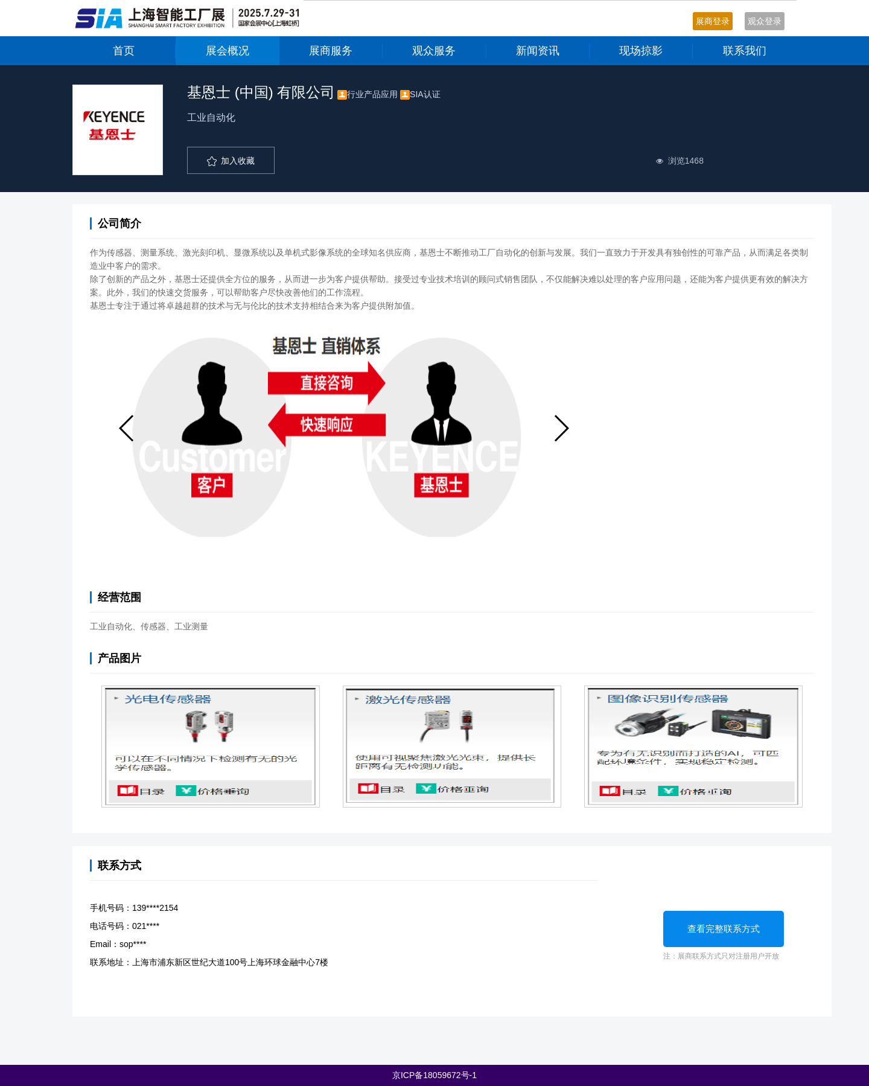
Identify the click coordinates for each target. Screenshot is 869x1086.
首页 (124, 51)
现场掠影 (641, 51)
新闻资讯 (537, 51)
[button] (127, 428)
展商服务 (330, 51)
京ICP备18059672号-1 (434, 1075)
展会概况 (227, 51)
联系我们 (744, 51)
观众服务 (434, 51)
